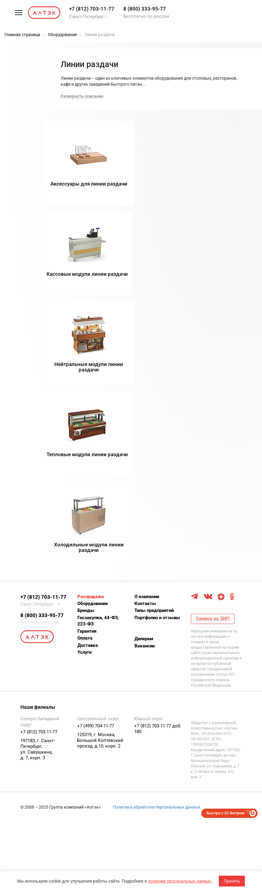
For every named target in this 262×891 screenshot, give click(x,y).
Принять (232, 881)
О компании (146, 416)
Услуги (84, 472)
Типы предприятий (154, 430)
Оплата (84, 457)
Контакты (145, 423)
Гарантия (86, 450)
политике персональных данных (180, 881)
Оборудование (92, 423)
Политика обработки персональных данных (156, 626)
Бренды (85, 430)
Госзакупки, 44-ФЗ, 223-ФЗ (98, 440)
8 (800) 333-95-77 (144, 9)
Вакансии (144, 465)
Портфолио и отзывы (157, 437)
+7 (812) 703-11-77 (91, 9)
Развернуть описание (82, 96)
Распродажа (90, 416)
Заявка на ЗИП (213, 438)
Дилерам (143, 458)
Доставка (87, 465)
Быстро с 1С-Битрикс (225, 633)
